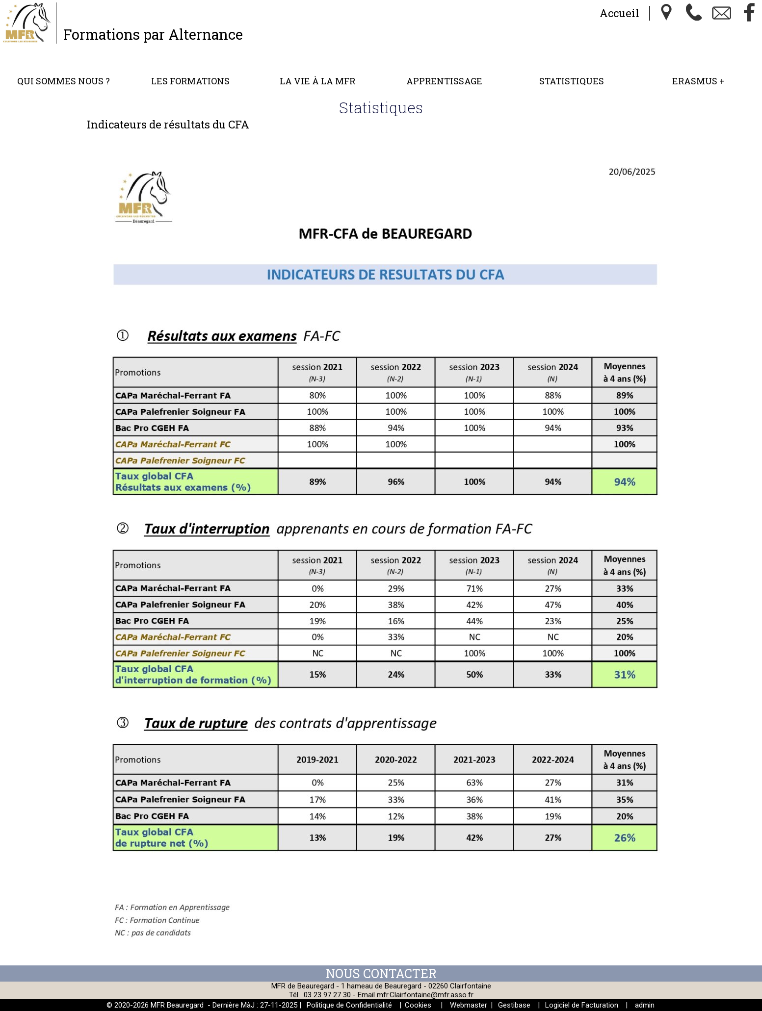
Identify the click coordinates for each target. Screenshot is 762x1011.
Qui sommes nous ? (63, 81)
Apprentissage (444, 81)
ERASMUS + (698, 81)
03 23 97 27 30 (327, 994)
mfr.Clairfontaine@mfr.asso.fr (425, 994)
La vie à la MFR (317, 81)
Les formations (190, 81)
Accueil (619, 13)
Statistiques (571, 81)
